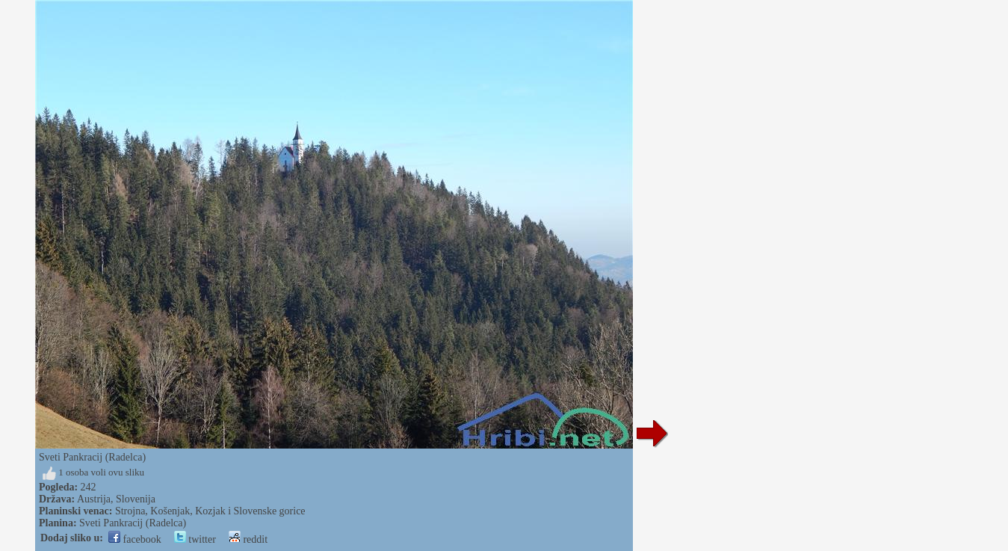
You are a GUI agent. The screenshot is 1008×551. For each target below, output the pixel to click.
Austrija (94, 499)
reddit (248, 539)
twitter (195, 539)
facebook (134, 539)
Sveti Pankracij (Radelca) (132, 523)
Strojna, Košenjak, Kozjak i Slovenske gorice (210, 511)
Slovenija (135, 499)
